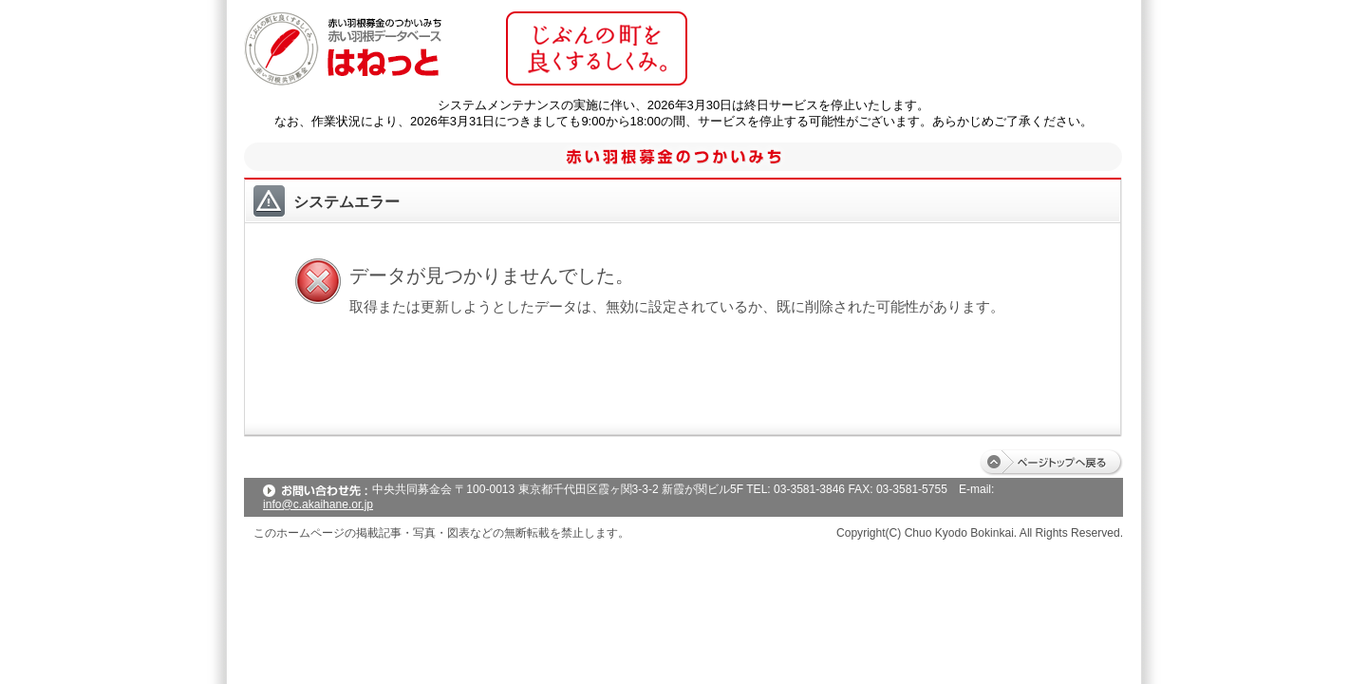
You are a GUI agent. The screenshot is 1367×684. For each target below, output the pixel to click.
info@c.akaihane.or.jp (318, 504)
